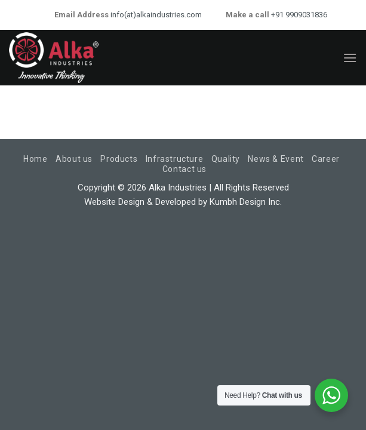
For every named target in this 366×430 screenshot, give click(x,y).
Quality (225, 159)
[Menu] (350, 57)
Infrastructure (175, 159)
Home (35, 159)
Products (118, 159)
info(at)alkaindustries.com (155, 14)
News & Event (275, 159)
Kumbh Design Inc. (246, 201)
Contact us (184, 169)
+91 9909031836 (298, 14)
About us (74, 159)
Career (326, 159)
